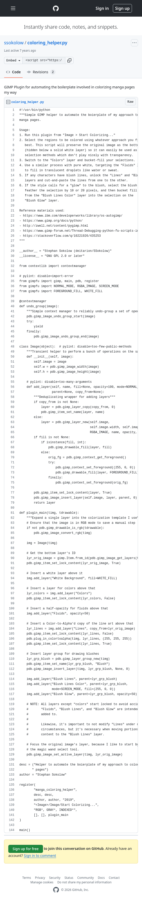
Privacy (40, 878)
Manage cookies (41, 882)
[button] (69, 60)
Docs (101, 878)
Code (13, 72)
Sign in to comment (40, 855)
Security (54, 878)
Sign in (102, 8)
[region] (71, 470)
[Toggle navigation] (13, 8)
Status (68, 878)
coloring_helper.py (47, 43)
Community (85, 878)
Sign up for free (26, 848)
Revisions (41, 72)
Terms (26, 878)
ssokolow (14, 43)
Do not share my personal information (84, 882)
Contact (114, 878)
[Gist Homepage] (56, 8)
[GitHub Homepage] (56, 890)
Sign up (122, 8)
